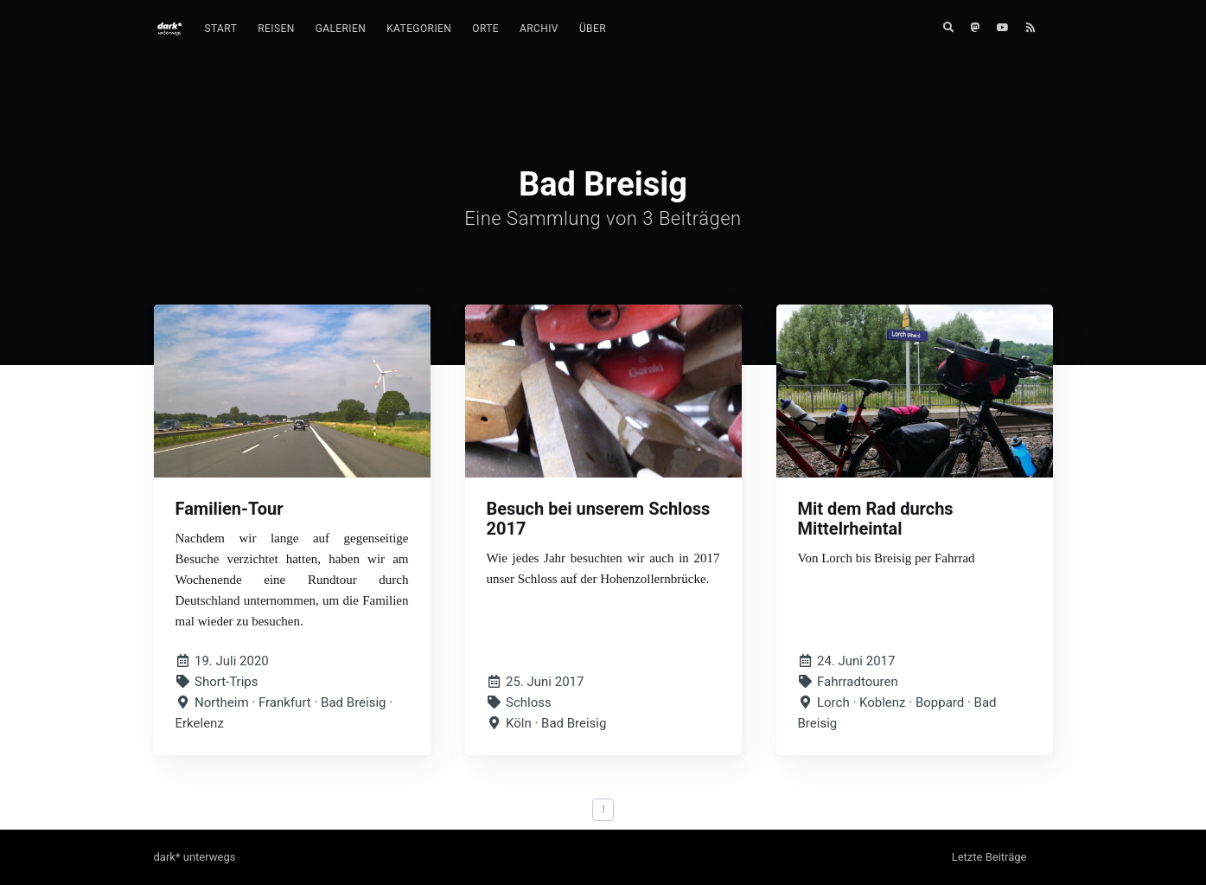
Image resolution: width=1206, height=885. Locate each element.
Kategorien (418, 28)
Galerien (341, 28)
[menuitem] (221, 29)
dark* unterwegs (195, 856)
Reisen (276, 28)
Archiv (539, 28)
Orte (485, 28)
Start (221, 28)
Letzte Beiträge (989, 856)
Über (592, 28)
